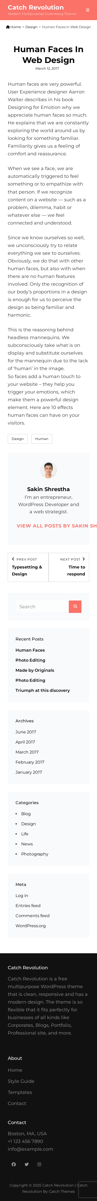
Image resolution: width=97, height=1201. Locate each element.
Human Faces (30, 650)
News (27, 844)
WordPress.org (31, 925)
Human (41, 439)
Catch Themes (62, 1191)
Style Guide (21, 1081)
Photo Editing (30, 660)
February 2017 (30, 762)
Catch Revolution (36, 7)
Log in (22, 895)
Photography (34, 854)
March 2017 (27, 752)
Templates (20, 1092)
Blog (26, 813)
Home (13, 27)
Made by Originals (35, 670)
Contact (17, 1103)
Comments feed (33, 915)
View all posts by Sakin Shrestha (48, 526)
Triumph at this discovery (43, 690)
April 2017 (25, 742)
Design (31, 27)
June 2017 (26, 732)
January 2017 (29, 772)
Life (24, 833)
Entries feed (28, 905)
